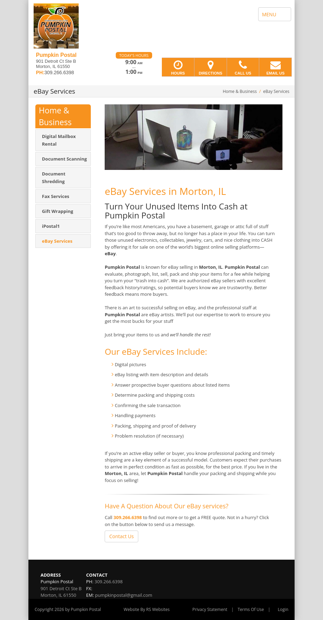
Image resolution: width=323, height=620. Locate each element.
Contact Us (121, 536)
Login (283, 609)
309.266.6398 (128, 517)
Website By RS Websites (147, 609)
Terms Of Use (251, 609)
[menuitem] (63, 140)
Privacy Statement (209, 609)
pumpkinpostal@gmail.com (123, 595)
